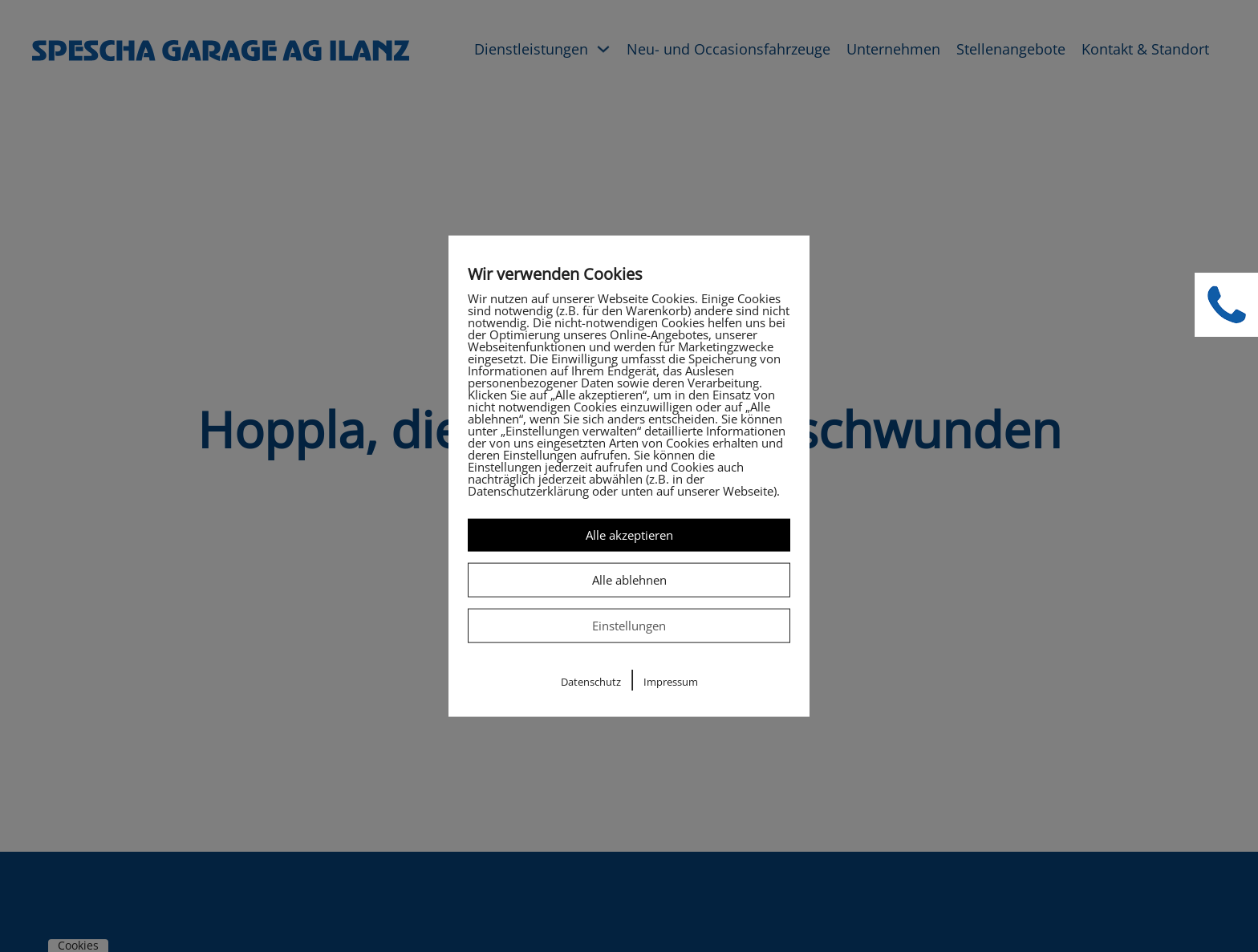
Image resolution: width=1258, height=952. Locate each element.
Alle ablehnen (629, 579)
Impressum (670, 682)
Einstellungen (629, 626)
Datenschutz (591, 682)
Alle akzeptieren (629, 534)
